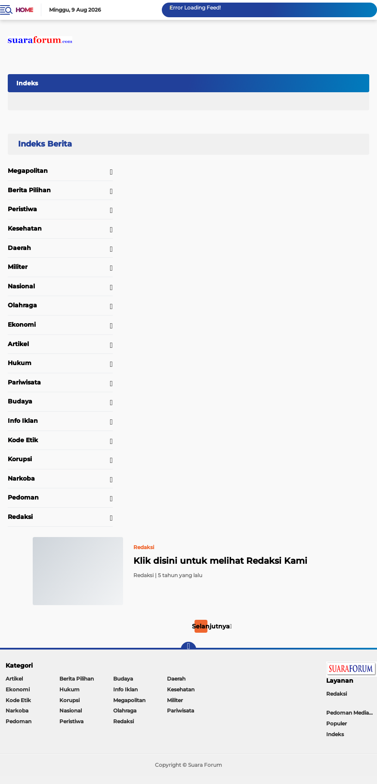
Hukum (19, 363)
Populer (336, 723)
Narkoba (21, 478)
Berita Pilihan (29, 190)
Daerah (19, 248)
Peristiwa (22, 209)
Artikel (18, 344)
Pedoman (23, 497)
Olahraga (22, 305)
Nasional (21, 286)
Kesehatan (25, 228)
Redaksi (20, 517)
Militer (18, 267)
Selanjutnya (212, 626)
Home (24, 10)
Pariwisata (24, 382)
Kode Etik (23, 440)
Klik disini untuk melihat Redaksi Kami (220, 561)
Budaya (20, 401)
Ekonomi (22, 324)
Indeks (27, 83)
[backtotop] (188, 649)
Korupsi (20, 459)
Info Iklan (23, 421)
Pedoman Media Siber (351, 712)
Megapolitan (28, 171)
